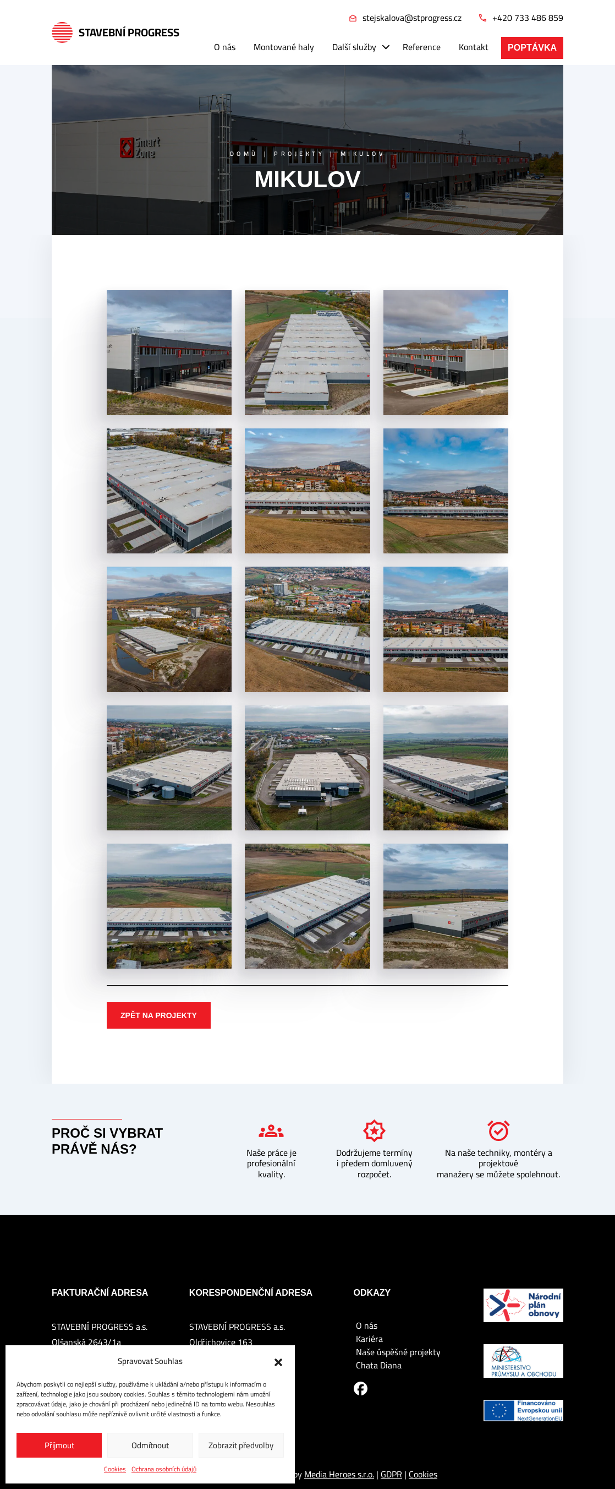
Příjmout (59, 1445)
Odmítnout (150, 1445)
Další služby (354, 47)
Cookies (115, 1469)
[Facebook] (360, 1388)
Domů (244, 153)
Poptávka (532, 47)
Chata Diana (379, 1365)
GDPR (391, 1474)
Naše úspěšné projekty (398, 1351)
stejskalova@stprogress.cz (405, 18)
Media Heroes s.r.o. (339, 1474)
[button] (278, 1361)
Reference (422, 47)
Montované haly (284, 47)
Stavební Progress (115, 32)
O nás (224, 47)
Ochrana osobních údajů (163, 1469)
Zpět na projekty (158, 1015)
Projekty (299, 153)
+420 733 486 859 (521, 18)
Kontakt (473, 47)
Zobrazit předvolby (240, 1445)
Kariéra (369, 1338)
